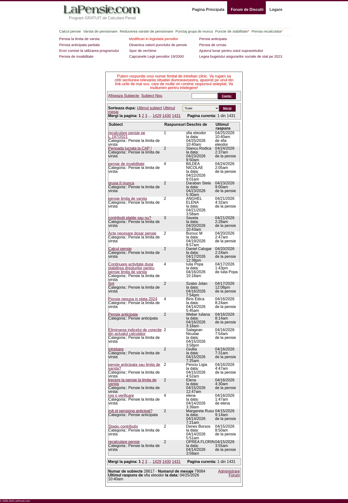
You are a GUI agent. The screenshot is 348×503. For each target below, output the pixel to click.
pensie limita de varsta (127, 198)
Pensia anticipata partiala (79, 45)
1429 (156, 116)
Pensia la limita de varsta (79, 39)
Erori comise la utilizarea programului (89, 51)
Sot (111, 283)
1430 (166, 116)
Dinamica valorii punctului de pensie (158, 45)
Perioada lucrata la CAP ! (130, 148)
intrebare (115, 349)
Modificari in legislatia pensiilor (153, 39)
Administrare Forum (229, 473)
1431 (176, 116)
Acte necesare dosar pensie (132, 233)
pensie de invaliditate (126, 164)
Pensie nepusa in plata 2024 (132, 299)
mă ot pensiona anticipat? (130, 411)
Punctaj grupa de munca (194, 31)
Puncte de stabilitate (232, 31)
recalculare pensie (124, 442)
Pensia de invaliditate (76, 56)
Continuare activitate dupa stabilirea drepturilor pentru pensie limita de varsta (131, 268)
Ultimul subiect (149, 108)
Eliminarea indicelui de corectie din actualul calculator (135, 332)
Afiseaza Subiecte (124, 96)
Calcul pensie (70, 31)
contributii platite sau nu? (129, 218)
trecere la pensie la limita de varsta (132, 382)
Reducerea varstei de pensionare (146, 31)
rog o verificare (121, 395)
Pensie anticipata (123, 314)
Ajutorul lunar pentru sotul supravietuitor (231, 51)
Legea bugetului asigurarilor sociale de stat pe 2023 (240, 56)
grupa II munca (121, 183)
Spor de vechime (142, 51)
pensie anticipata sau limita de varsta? (134, 366)
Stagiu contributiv (123, 426)
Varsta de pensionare (100, 31)
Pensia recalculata (267, 31)
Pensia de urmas (212, 45)
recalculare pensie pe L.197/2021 (126, 135)
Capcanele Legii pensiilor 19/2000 (156, 56)
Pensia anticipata (213, 39)
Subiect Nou (151, 96)
